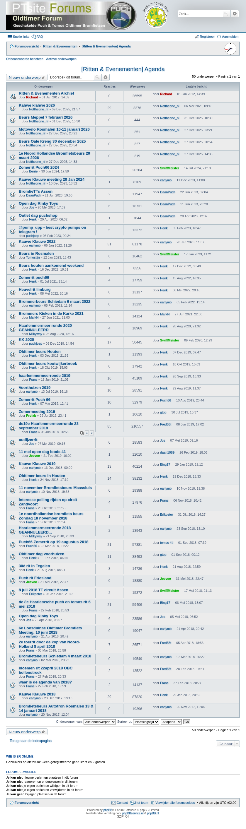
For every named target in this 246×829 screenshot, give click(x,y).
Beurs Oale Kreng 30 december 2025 (52, 141)
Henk (33, 219)
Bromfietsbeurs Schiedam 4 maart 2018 (55, 656)
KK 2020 (26, 339)
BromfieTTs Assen (35, 191)
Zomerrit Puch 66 (34, 399)
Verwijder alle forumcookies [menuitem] (175, 802)
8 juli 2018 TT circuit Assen (43, 590)
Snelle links (21, 36)
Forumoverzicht (27, 802)
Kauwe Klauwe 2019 (37, 463)
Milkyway (35, 334)
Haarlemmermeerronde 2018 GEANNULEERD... (45, 530)
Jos (31, 207)
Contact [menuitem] (122, 802)
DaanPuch (33, 195)
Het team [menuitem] (141, 802)
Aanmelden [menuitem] (230, 36)
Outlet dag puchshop (38, 215)
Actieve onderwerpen (61, 59)
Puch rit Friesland (35, 578)
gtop (163, 412)
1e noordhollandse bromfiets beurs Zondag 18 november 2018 (51, 516)
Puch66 (165, 400)
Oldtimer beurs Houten (40, 351)
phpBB (108, 810)
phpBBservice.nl (132, 813)
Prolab (31, 415)
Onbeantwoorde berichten (24, 59)
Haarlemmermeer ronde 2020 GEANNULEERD (45, 327)
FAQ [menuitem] (40, 36)
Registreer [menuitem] (207, 36)
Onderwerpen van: (86, 721)
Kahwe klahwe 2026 (37, 105)
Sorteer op (138, 721)
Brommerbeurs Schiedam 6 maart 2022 (54, 301)
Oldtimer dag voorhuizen (41, 554)
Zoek (226, 13)
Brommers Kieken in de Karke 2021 (51, 313)
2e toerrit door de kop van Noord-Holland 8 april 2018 (49, 644)
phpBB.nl (153, 813)
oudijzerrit (28, 439)
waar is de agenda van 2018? (45, 682)
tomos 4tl (166, 542)
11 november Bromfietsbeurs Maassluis (55, 488)
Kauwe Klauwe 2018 (37, 694)
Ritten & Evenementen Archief (46, 93)
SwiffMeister (169, 168)
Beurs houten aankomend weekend (51, 265)
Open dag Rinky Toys (38, 203)
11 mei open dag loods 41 (42, 451)
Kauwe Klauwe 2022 (37, 241)
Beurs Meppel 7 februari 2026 (45, 117)
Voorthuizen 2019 (34, 387)
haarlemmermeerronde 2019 (44, 375)
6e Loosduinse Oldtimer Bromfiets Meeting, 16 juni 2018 (50, 630)
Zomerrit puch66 (34, 277)
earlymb (166, 180)
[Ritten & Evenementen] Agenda (123, 69)
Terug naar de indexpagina (31, 741)
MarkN (33, 317)
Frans (33, 379)
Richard (32, 97)
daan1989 (167, 452)
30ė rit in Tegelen (34, 566)
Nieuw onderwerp (25, 77)
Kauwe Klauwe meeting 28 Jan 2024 (51, 179)
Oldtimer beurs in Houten (42, 476)
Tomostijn (33, 257)
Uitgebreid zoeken (235, 13)
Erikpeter (166, 514)
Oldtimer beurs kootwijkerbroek (48, 363)
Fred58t (165, 424)
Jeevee (34, 455)
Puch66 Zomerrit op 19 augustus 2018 (53, 542)
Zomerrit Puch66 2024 (39, 167)
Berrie (33, 171)
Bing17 (165, 464)
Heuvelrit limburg (34, 289)
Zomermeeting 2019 (37, 411)
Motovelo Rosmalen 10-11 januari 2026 (54, 129)
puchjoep (32, 235)
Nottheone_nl (38, 109)
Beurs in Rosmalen (36, 253)
